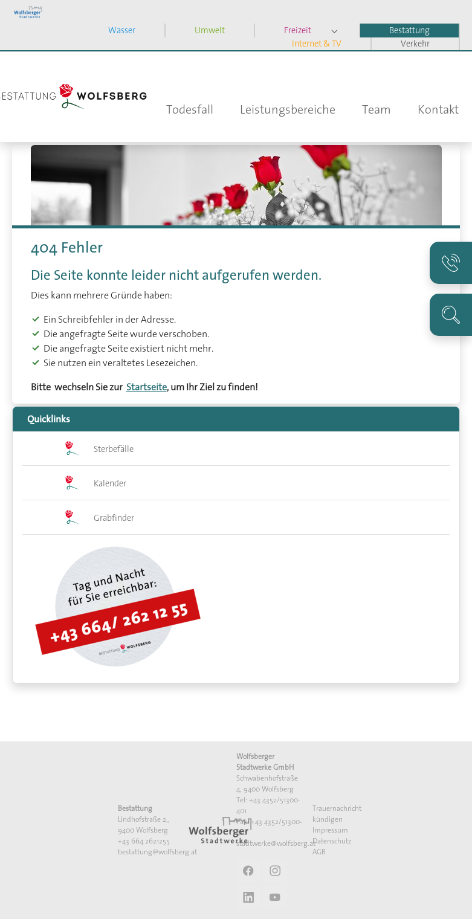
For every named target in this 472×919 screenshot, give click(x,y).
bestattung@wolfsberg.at (157, 851)
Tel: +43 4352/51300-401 (268, 805)
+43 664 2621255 (144, 840)
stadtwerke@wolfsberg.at (275, 843)
